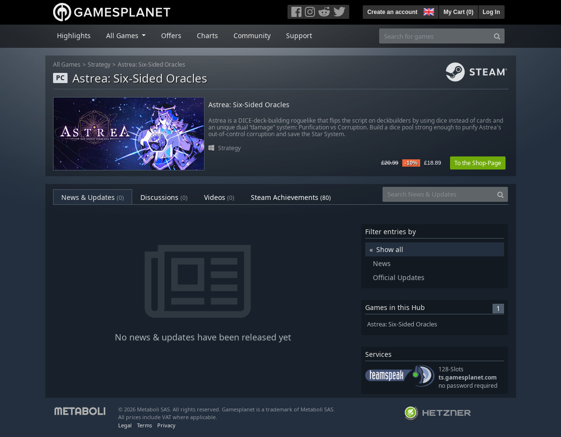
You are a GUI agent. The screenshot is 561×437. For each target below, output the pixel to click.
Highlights (74, 35)
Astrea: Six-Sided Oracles (151, 64)
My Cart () (458, 12)
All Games (67, 64)
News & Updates (92, 197)
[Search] (497, 35)
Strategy (99, 64)
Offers (171, 35)
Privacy (166, 425)
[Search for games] (434, 35)
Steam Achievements (291, 197)
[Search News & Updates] (438, 194)
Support (299, 35)
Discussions (164, 197)
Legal (125, 425)
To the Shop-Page (477, 163)
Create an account (392, 12)
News (382, 263)
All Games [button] (123, 35)
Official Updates (398, 277)
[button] (428, 10)
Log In (491, 12)
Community (252, 35)
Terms (144, 425)
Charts (207, 35)
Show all (389, 249)
